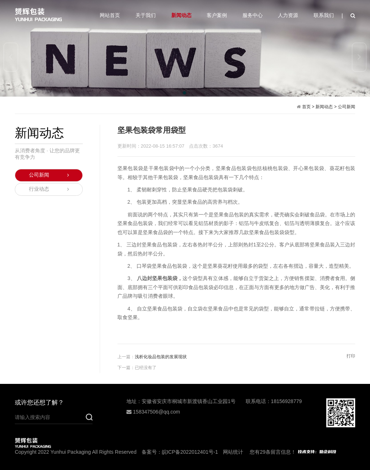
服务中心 (252, 15)
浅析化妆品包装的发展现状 (161, 356)
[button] (185, 93)
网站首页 (110, 15)
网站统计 (233, 452)
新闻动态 (181, 15)
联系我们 (324, 15)
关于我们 (145, 15)
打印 (351, 356)
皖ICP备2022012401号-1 (190, 452)
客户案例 (217, 15)
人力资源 (288, 15)
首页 (306, 106)
